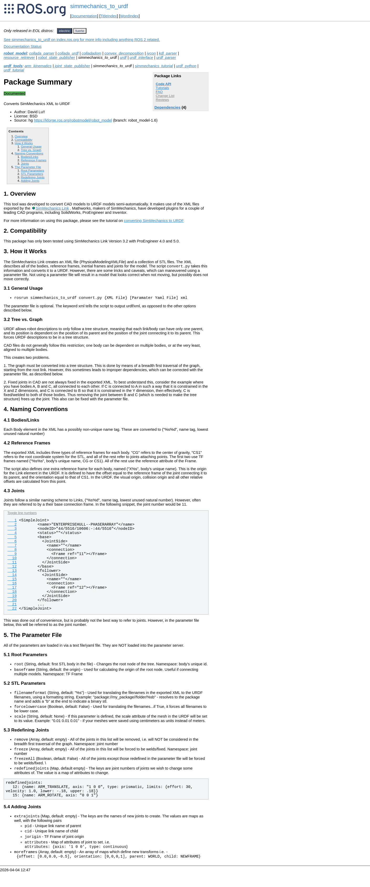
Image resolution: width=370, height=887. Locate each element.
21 (12, 606)
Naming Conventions (29, 153)
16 (12, 585)
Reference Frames (33, 160)
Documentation (84, 16)
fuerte (79, 31)
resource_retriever (19, 57)
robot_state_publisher (56, 57)
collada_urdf (68, 53)
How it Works (24, 143)
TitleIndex (108, 16)
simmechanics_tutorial (154, 66)
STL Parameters (32, 173)
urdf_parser (166, 57)
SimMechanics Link (52, 208)
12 (12, 568)
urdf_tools (13, 66)
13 (12, 572)
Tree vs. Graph (31, 150)
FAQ (159, 92)
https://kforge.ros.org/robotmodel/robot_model (73, 120)
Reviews (162, 100)
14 (12, 576)
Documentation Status (22, 46)
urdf (123, 57)
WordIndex (129, 16)
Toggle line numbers (22, 514)
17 (12, 589)
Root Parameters (32, 170)
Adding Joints (30, 180)
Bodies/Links (29, 156)
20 (12, 602)
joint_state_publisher (72, 66)
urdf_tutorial (14, 70)
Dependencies (167, 107)
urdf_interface (141, 57)
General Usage (31, 146)
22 (12, 610)
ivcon (151, 53)
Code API (163, 84)
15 (12, 581)
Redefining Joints (32, 177)
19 (12, 597)
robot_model (15, 53)
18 (12, 593)
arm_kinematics (38, 66)
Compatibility (23, 139)
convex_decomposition (124, 53)
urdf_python (186, 66)
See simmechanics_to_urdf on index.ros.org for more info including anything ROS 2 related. (82, 40)
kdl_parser (168, 53)
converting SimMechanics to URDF (154, 221)
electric (64, 31)
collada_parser (41, 53)
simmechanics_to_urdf (99, 6)
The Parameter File (28, 167)
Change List (165, 96)
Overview (21, 136)
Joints (25, 163)
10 (12, 560)
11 (12, 564)
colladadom (91, 53)
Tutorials (162, 88)
